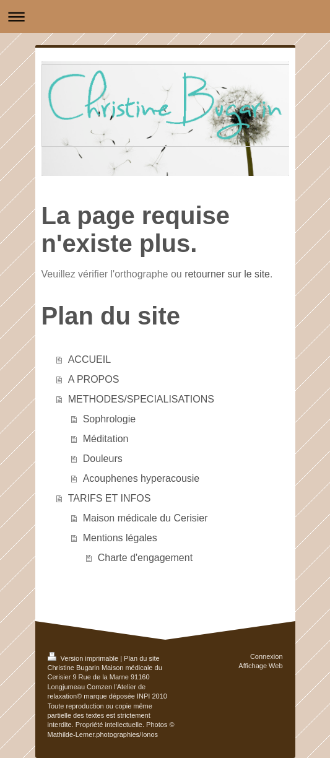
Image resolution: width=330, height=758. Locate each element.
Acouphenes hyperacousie (141, 478)
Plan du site (141, 658)
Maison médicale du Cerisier (145, 518)
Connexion (266, 656)
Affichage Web (260, 665)
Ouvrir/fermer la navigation (165, 16)
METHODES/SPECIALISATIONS (141, 399)
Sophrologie (109, 419)
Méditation (106, 438)
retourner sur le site (227, 274)
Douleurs (103, 458)
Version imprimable (84, 658)
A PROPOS (93, 379)
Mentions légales (120, 538)
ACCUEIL (89, 359)
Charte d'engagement (145, 557)
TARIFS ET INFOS (109, 498)
